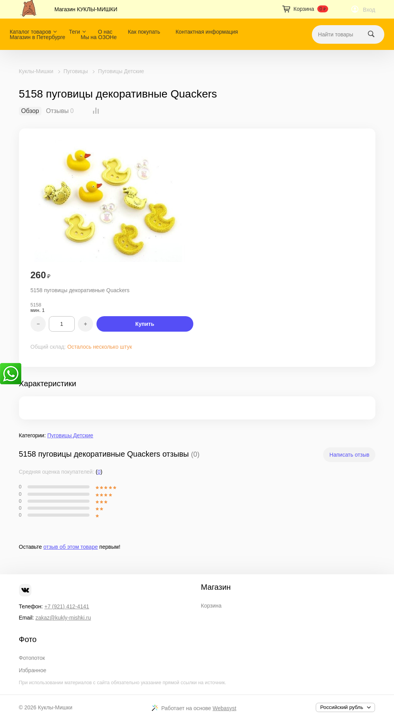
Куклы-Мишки (36, 71)
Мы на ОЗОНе (99, 37)
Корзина (211, 606)
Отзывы (57, 111)
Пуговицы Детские (121, 71)
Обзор (30, 111)
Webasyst (224, 708)
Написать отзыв (349, 455)
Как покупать (144, 31)
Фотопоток (32, 658)
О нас (105, 31)
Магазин (216, 587)
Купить (144, 324)
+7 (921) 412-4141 (66, 606)
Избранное (32, 670)
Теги (74, 31)
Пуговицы (76, 71)
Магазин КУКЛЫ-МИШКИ (86, 9)
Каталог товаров (30, 31)
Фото (28, 639)
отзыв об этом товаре (70, 547)
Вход (369, 10)
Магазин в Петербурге (37, 37)
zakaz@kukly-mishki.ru (63, 618)
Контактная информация (206, 31)
